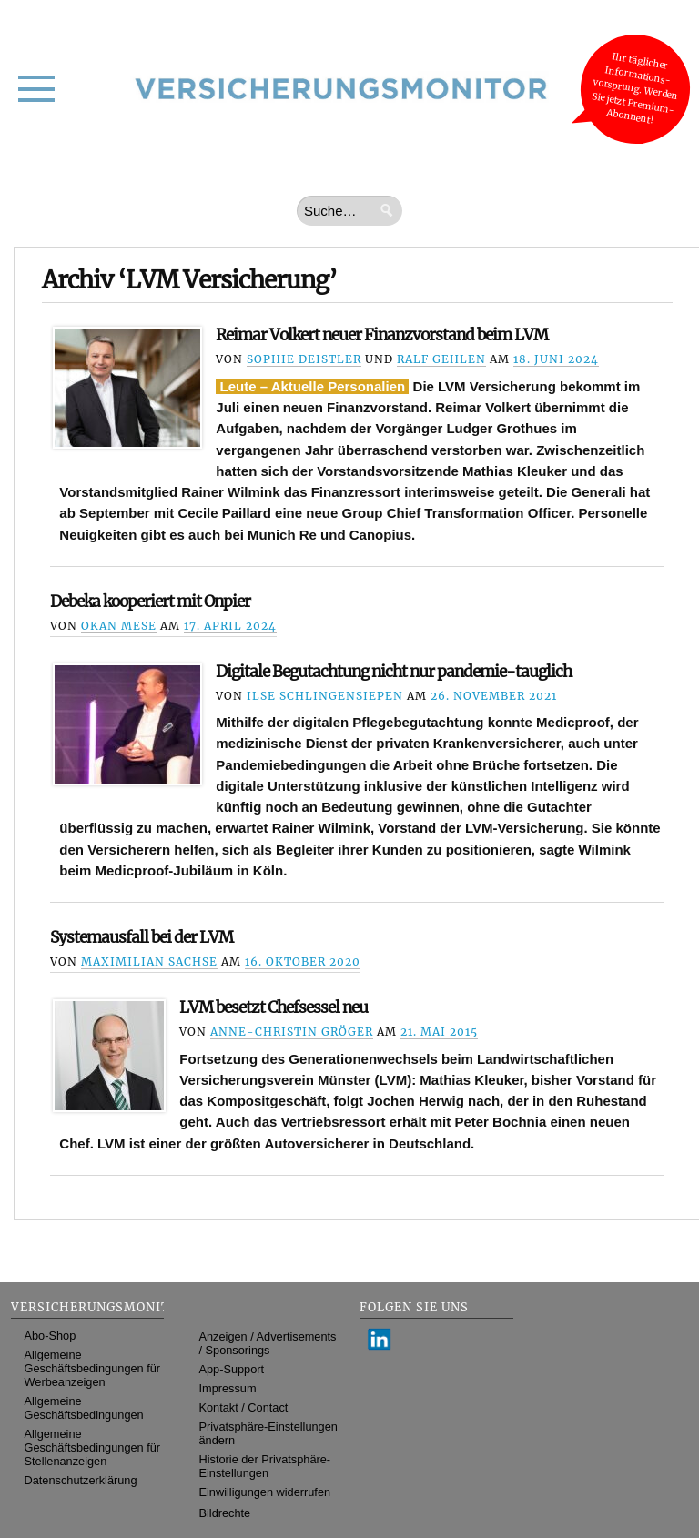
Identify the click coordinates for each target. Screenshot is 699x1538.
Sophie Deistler (304, 359)
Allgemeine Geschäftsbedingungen (84, 1408)
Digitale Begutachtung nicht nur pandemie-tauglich (394, 672)
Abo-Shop (50, 1335)
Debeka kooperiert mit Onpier (150, 602)
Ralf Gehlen (441, 359)
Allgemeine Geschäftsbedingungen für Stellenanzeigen (93, 1447)
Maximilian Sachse (149, 961)
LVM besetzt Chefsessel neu (273, 1007)
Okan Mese (119, 625)
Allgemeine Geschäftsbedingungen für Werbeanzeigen (93, 1368)
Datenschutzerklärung (81, 1480)
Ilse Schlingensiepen (325, 696)
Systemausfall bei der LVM (141, 937)
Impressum (228, 1388)
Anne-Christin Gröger (291, 1031)
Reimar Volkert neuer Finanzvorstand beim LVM (382, 335)
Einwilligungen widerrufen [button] (265, 1492)
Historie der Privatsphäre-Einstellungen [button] (265, 1466)
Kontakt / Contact (244, 1407)
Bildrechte (225, 1513)
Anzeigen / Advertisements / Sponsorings (268, 1343)
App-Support (232, 1369)
